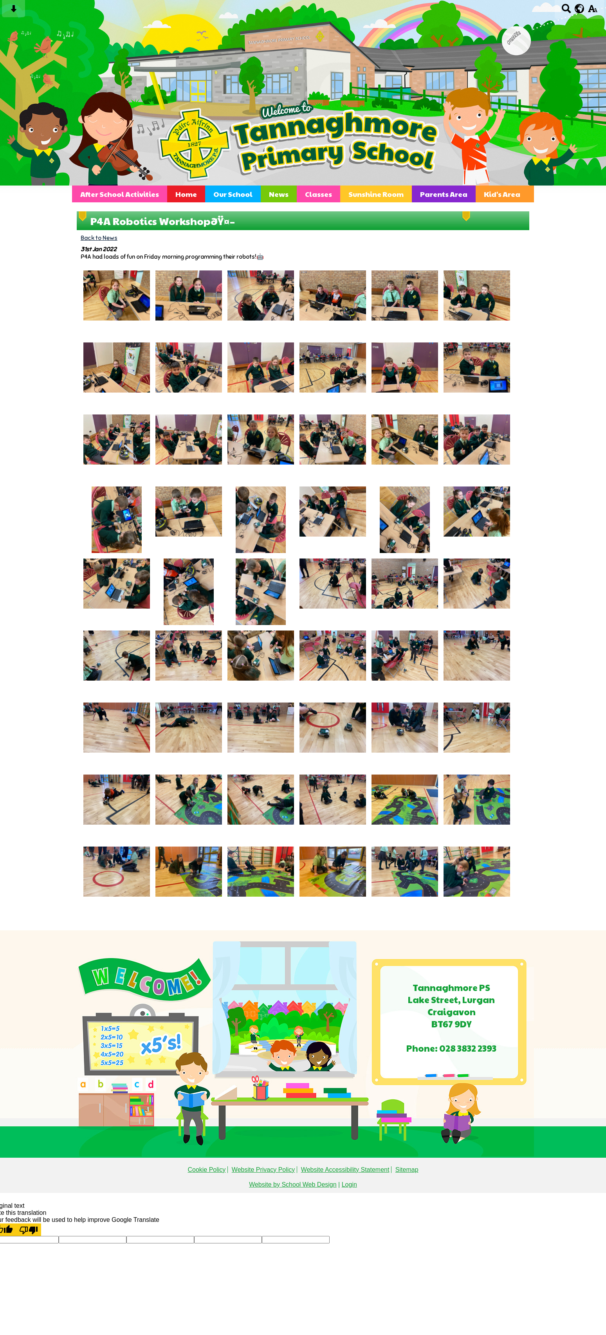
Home (186, 194)
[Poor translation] (28, 1229)
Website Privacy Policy (263, 1169)
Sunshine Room (376, 194)
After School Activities (119, 194)
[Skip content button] (13, 11)
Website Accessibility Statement (345, 1169)
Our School (232, 194)
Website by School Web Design (293, 1184)
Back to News (99, 237)
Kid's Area (502, 194)
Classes (318, 194)
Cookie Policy (206, 1169)
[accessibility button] (592, 11)
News (279, 194)
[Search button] (566, 11)
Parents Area (443, 194)
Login (349, 1184)
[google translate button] (579, 8)
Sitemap (406, 1169)
